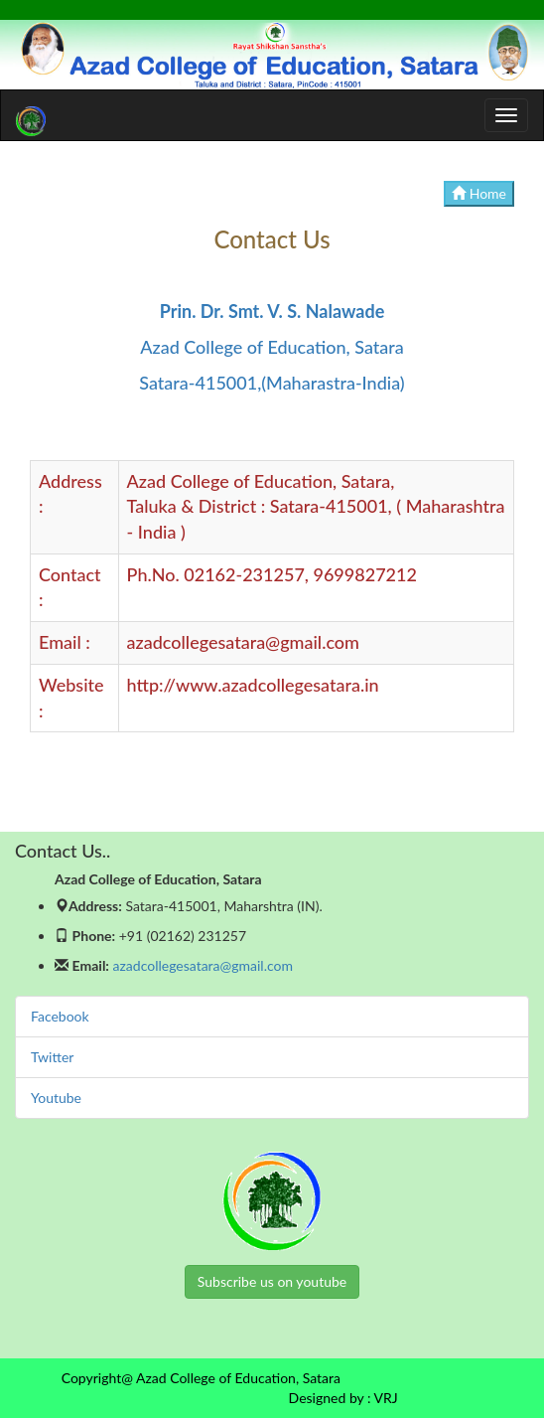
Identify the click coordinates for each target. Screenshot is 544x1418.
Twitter (52, 1056)
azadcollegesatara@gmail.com (203, 965)
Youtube (56, 1097)
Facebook (60, 1016)
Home (479, 193)
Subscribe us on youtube (272, 1281)
